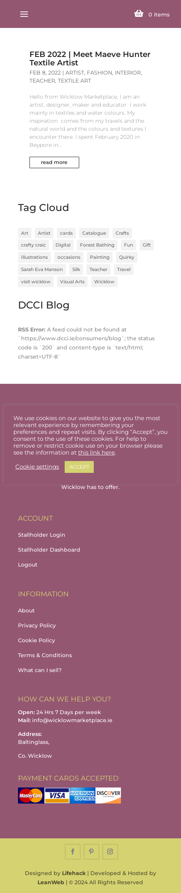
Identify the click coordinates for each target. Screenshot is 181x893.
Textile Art (74, 80)
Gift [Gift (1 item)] (147, 245)
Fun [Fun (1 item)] (128, 245)
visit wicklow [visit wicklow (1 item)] (36, 281)
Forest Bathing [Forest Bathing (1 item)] (97, 245)
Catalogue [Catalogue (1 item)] (94, 233)
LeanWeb (51, 882)
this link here (96, 452)
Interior (128, 72)
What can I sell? (40, 670)
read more (54, 162)
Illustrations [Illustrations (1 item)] (34, 257)
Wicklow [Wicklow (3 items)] (104, 281)
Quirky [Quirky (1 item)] (126, 257)
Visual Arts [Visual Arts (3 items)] (72, 281)
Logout (28, 564)
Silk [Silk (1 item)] (76, 269)
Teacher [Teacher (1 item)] (99, 269)
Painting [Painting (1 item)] (99, 257)
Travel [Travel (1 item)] (123, 269)
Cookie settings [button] (37, 466)
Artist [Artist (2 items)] (44, 233)
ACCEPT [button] (79, 467)
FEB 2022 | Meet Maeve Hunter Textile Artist (89, 58)
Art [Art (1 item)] (24, 233)
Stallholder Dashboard (49, 549)
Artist (74, 72)
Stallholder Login (41, 534)
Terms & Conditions (45, 655)
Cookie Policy (36, 640)
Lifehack (74, 873)
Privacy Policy (37, 625)
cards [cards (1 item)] (66, 233)
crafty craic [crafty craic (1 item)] (33, 245)
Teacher (42, 80)
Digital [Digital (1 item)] (62, 245)
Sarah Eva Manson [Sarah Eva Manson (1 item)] (42, 269)
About (26, 610)
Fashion (99, 72)
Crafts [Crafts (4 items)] (122, 233)
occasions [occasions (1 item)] (68, 257)
